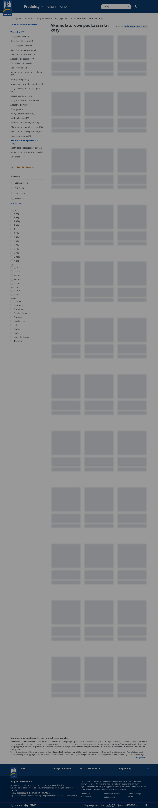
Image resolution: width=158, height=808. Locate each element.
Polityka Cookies (110, 797)
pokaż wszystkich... (19, 203)
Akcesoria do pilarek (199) (22, 58)
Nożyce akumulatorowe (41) (23, 96)
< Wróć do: (23, 24)
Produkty (33, 6)
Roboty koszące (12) (19, 79)
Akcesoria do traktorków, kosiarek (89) (26, 74)
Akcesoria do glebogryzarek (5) (24, 122)
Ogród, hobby (44, 18)
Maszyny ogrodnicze (61, 18)
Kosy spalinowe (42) (19, 36)
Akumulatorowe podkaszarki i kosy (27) (25, 142)
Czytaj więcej (141, 758)
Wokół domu (30, 18)
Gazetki (51, 6)
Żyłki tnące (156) (17, 156)
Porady (63, 6)
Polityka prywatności (112, 793)
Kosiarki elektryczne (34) (21, 41)
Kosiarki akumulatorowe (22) (23, 50)
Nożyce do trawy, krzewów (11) (24, 100)
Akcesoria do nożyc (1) (20, 104)
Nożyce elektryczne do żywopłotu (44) (25, 90)
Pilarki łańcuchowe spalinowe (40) (26, 131)
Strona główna (16, 18)
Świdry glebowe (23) (19, 118)
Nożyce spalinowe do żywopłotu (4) (26, 84)
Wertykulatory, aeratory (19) (23, 113)
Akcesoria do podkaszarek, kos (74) (26, 152)
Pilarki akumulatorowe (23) (22, 54)
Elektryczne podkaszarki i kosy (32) (26, 147)
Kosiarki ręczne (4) (18, 67)
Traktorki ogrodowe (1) (21, 63)
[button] (135, 6)
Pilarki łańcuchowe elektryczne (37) (26, 127)
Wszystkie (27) (17, 32)
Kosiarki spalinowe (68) (21, 45)
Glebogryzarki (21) (18, 109)
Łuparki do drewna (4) (20, 136)
